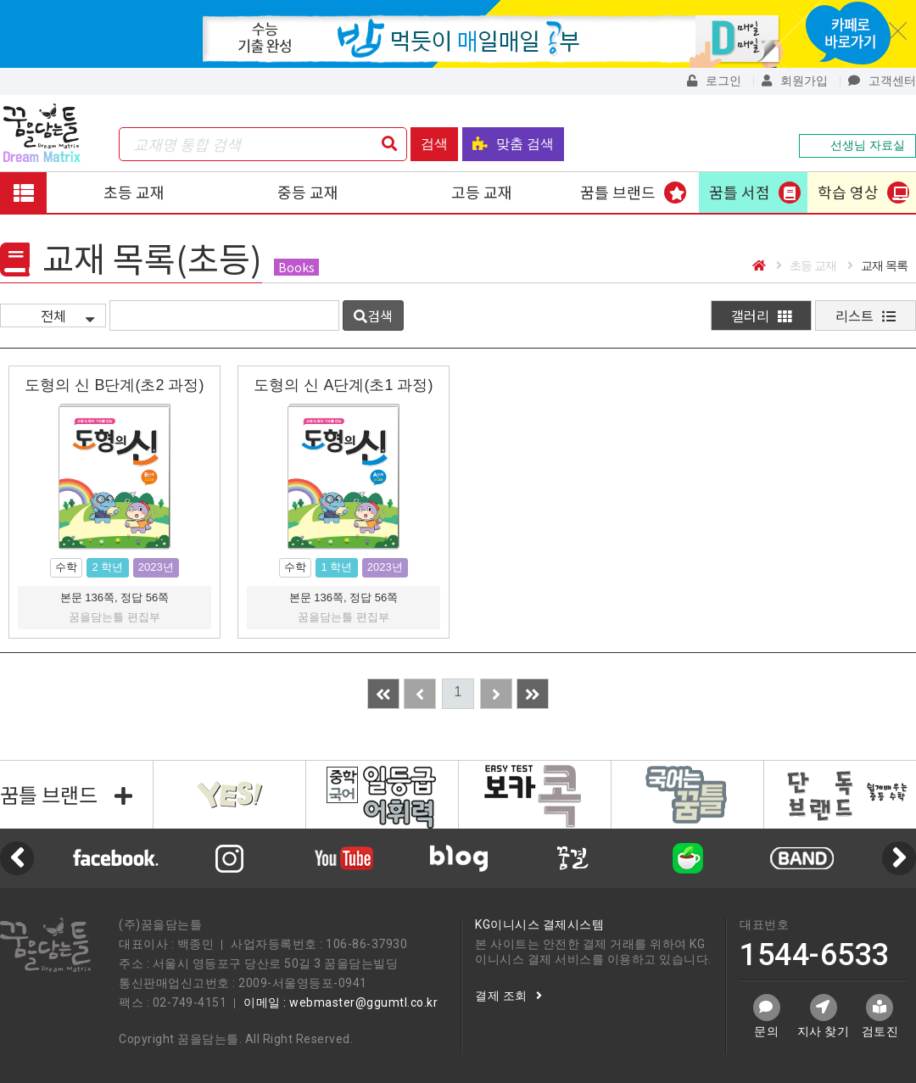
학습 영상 (848, 192)
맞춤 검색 (513, 144)
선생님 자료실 (857, 145)
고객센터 (882, 80)
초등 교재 (134, 192)
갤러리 (761, 315)
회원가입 (795, 80)
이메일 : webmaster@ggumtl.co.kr (340, 1002)
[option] (458, 858)
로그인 (714, 80)
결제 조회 (508, 995)
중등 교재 (307, 192)
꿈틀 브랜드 (618, 192)
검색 (434, 144)
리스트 (865, 315)
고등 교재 (481, 192)
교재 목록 (877, 265)
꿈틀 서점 (739, 192)
